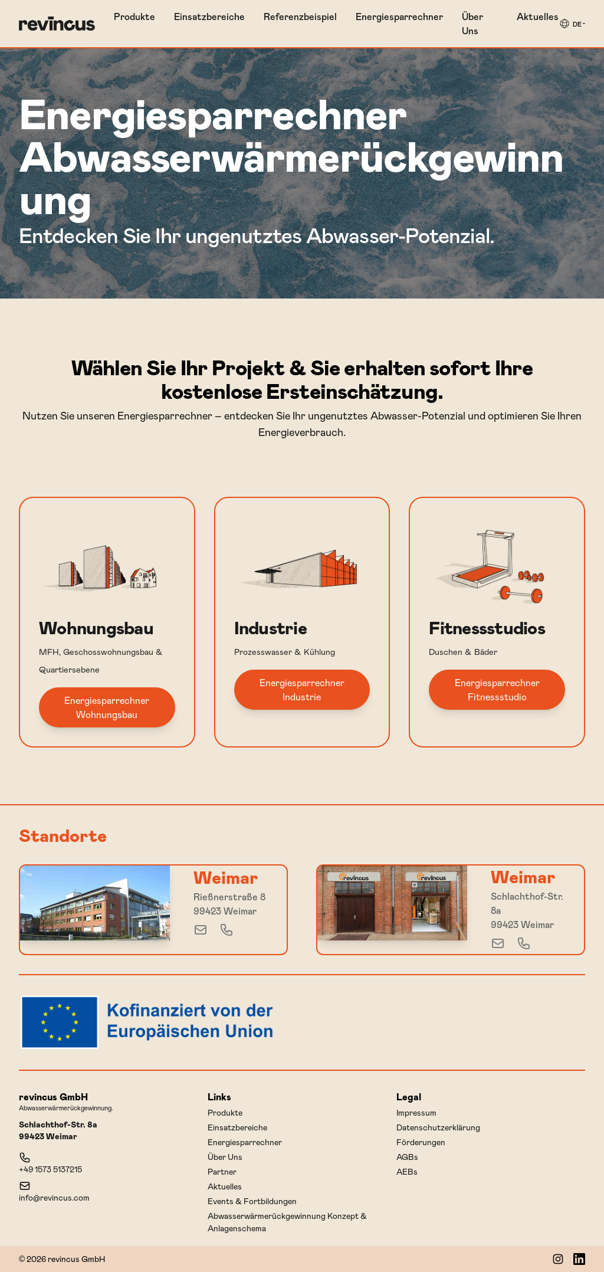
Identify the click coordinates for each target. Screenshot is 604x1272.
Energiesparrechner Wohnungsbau (106, 707)
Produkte (134, 16)
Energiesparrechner (399, 16)
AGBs (407, 1157)
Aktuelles (538, 16)
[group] (572, 23)
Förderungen (420, 1142)
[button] (572, 23)
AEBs (407, 1171)
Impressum (416, 1112)
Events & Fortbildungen (252, 1201)
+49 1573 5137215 (50, 1163)
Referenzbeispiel (300, 16)
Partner (222, 1171)
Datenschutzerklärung (438, 1127)
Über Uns (472, 23)
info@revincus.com (54, 1191)
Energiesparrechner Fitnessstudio (497, 689)
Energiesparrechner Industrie (302, 689)
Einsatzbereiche (209, 16)
